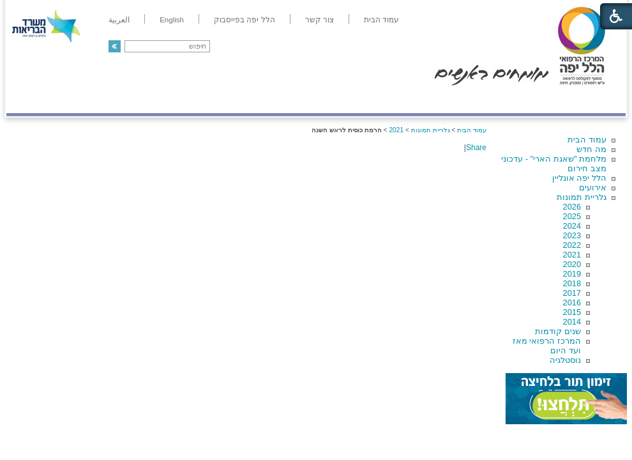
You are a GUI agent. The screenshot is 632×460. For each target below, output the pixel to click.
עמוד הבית (587, 139)
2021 (572, 254)
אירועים (592, 187)
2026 (572, 206)
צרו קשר (27, 100)
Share (476, 147)
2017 (572, 293)
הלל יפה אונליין (579, 178)
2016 (572, 302)
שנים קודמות (558, 331)
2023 (572, 235)
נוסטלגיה (565, 360)
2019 (572, 274)
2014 (572, 321)
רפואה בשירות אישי (176, 100)
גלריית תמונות (581, 197)
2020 (572, 264)
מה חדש (591, 149)
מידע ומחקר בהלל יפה (272, 100)
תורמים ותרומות (90, 100)
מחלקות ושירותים (511, 100)
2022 (572, 245)
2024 (572, 226)
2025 (572, 216)
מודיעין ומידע (589, 100)
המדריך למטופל (359, 100)
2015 (572, 312)
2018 (572, 283)
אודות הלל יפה (433, 100)
